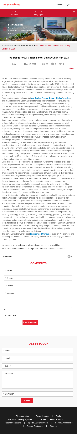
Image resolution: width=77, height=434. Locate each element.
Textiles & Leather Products (51, 419)
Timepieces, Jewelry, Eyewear (20, 419)
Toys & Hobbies (42, 416)
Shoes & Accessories (64, 423)
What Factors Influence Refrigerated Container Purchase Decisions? (36, 249)
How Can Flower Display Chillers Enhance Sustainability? (35, 245)
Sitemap (53, 426)
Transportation (22, 416)
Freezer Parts (27, 45)
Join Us (59, 4)
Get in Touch (39, 343)
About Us (38, 11)
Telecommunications (12, 423)
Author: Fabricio (14, 64)
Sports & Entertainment (38, 423)
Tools (58, 416)
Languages (38, 15)
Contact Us (14, 15)
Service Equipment (35, 426)
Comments (38, 263)
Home (14, 11)
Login (67, 4)
